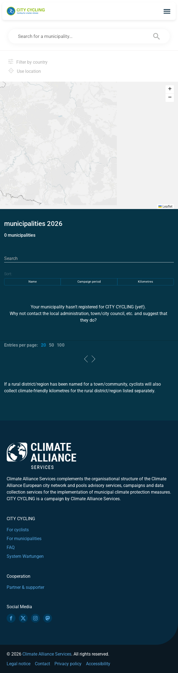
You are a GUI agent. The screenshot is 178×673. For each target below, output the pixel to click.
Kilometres (145, 281)
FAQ (11, 547)
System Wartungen (25, 556)
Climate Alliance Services (46, 654)
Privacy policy (68, 663)
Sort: (8, 274)
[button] (170, 89)
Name (32, 281)
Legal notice (18, 663)
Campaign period (89, 281)
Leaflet (165, 206)
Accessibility (98, 663)
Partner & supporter (25, 587)
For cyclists (18, 529)
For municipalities (24, 538)
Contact (42, 663)
